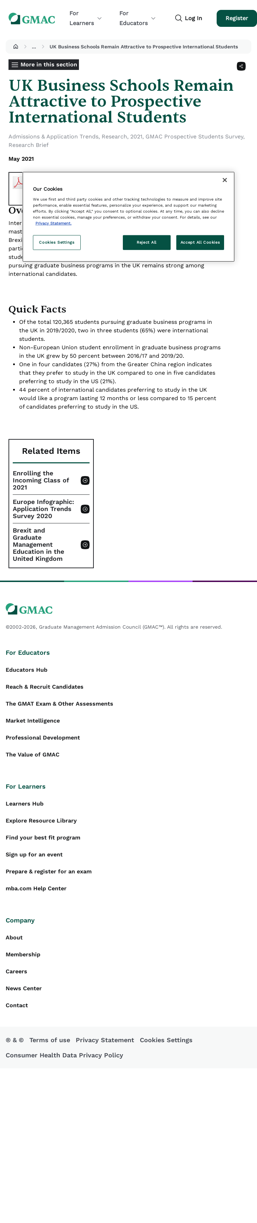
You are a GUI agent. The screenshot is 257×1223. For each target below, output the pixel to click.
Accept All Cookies (200, 242)
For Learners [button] (85, 18)
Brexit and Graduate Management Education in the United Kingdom (38, 544)
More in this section (49, 64)
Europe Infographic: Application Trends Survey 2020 (43, 509)
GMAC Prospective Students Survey (194, 136)
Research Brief (28, 145)
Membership (23, 954)
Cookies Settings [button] (166, 1040)
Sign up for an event (34, 854)
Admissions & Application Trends (53, 136)
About (14, 937)
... (34, 46)
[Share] (241, 66)
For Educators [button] (137, 18)
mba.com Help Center (36, 888)
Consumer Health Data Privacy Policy (64, 1055)
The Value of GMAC (32, 754)
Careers (16, 971)
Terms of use (49, 1040)
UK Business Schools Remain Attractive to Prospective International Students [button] (144, 46)
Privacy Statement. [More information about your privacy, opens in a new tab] (53, 223)
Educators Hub (26, 669)
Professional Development (43, 737)
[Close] (225, 180)
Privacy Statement (105, 1040)
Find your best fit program (43, 837)
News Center (24, 988)
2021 (136, 136)
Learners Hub (25, 803)
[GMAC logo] (128, 609)
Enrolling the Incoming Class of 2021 (41, 480)
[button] (15, 46)
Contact (17, 1005)
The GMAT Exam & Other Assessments (59, 703)
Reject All (146, 242)
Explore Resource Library (41, 820)
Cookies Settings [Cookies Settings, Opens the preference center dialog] (56, 242)
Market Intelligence (33, 720)
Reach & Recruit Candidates (45, 686)
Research (114, 136)
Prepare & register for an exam (49, 871)
